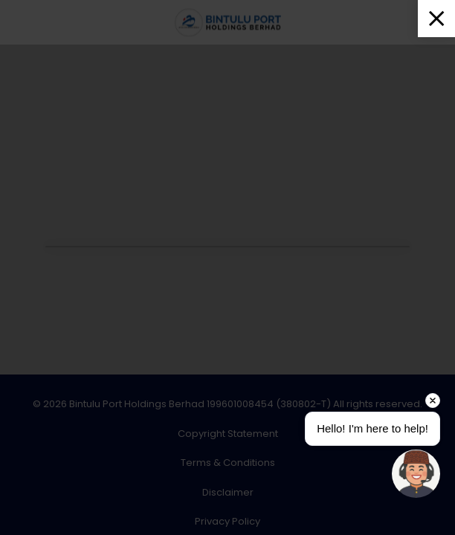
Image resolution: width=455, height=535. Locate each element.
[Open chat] (416, 474)
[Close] (436, 18)
